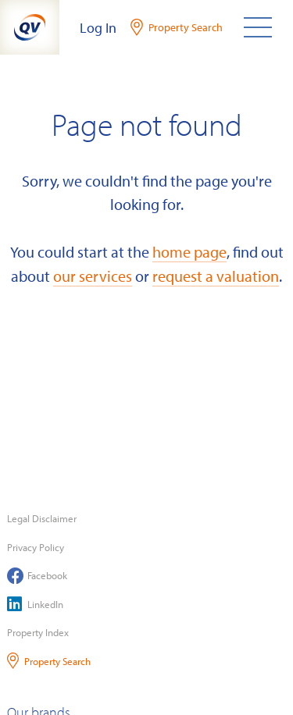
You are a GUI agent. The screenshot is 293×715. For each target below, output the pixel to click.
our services (92, 275)
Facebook (37, 575)
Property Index (38, 632)
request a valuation (215, 275)
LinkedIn (35, 604)
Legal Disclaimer (42, 518)
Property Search (49, 661)
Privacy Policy (35, 547)
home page (189, 251)
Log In (98, 28)
